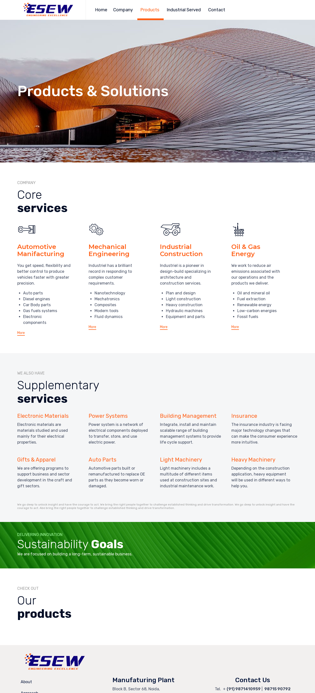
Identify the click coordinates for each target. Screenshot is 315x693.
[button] (21, 333)
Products (149, 10)
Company (123, 10)
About (26, 681)
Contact (216, 10)
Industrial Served (184, 10)
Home (101, 10)
